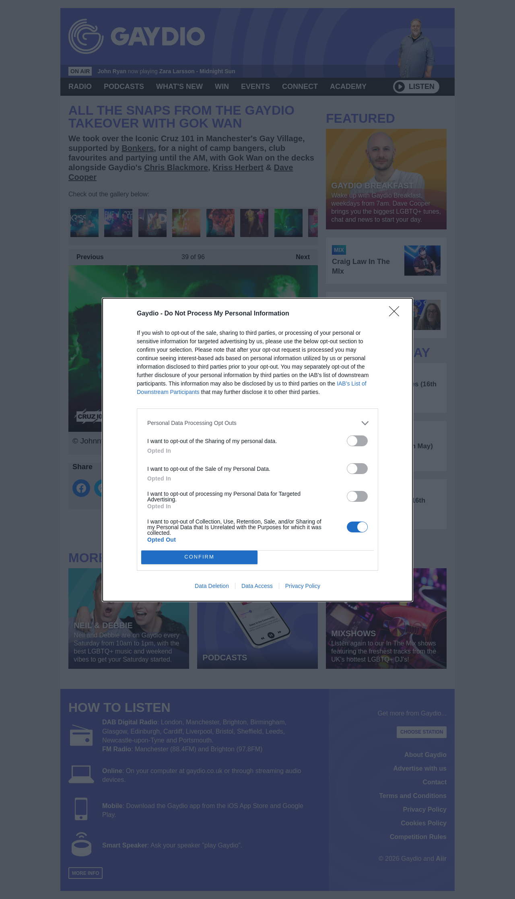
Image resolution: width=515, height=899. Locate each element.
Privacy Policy (302, 586)
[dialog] (257, 449)
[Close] (396, 314)
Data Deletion (212, 586)
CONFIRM (199, 557)
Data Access (257, 586)
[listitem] (257, 423)
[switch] (357, 440)
